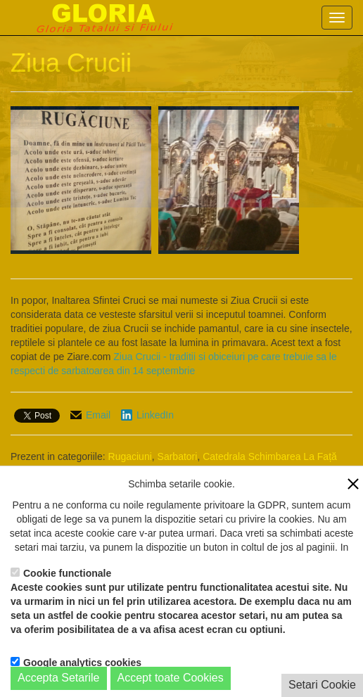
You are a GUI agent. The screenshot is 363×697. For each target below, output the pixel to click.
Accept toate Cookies (170, 678)
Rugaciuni (130, 456)
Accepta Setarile (59, 678)
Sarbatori (178, 456)
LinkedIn (155, 415)
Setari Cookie (322, 685)
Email (98, 415)
